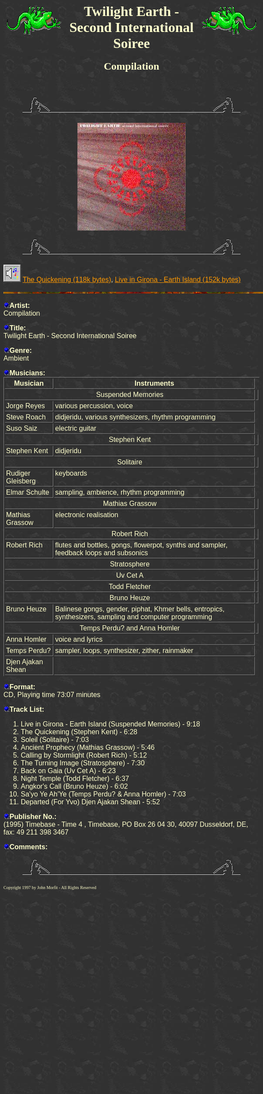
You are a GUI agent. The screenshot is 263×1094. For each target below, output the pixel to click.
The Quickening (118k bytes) (66, 279)
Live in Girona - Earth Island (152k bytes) (178, 279)
